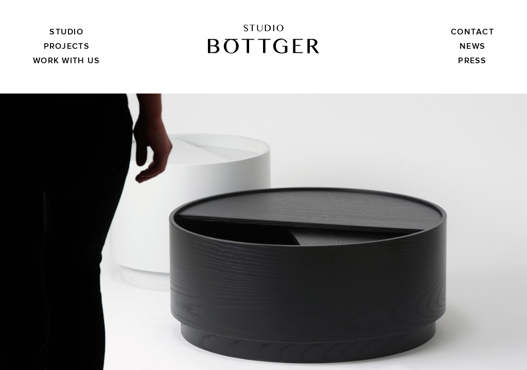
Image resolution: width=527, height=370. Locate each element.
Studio (66, 32)
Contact (472, 32)
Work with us (66, 60)
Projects (67, 46)
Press (472, 60)
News (472, 46)
